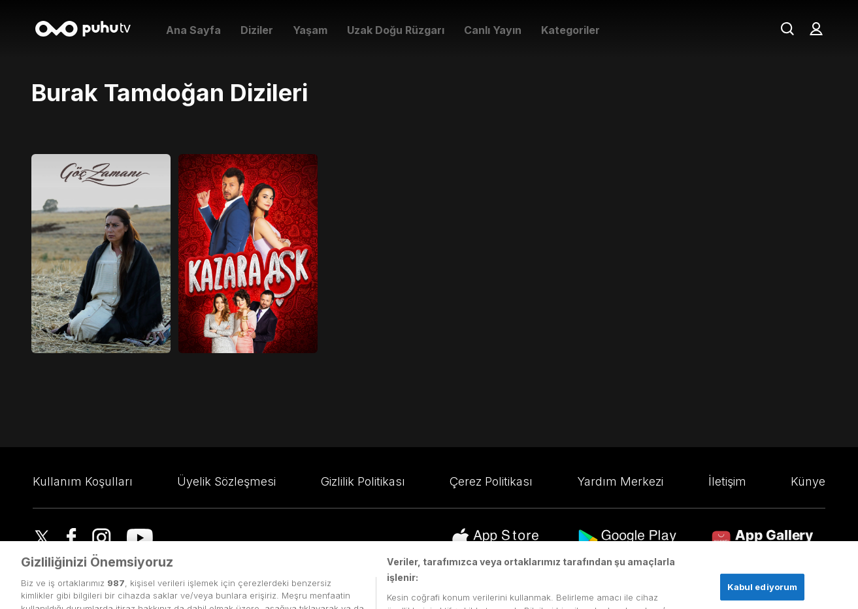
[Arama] (787, 30)
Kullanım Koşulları (83, 481)
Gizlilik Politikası (363, 481)
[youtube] (140, 539)
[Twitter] (42, 539)
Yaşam (310, 30)
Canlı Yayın (492, 30)
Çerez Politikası (491, 481)
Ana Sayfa (193, 30)
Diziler (256, 30)
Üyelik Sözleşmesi (226, 481)
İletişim (727, 481)
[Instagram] (101, 539)
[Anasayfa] (87, 30)
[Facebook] (71, 539)
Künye (808, 481)
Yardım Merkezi (620, 481)
